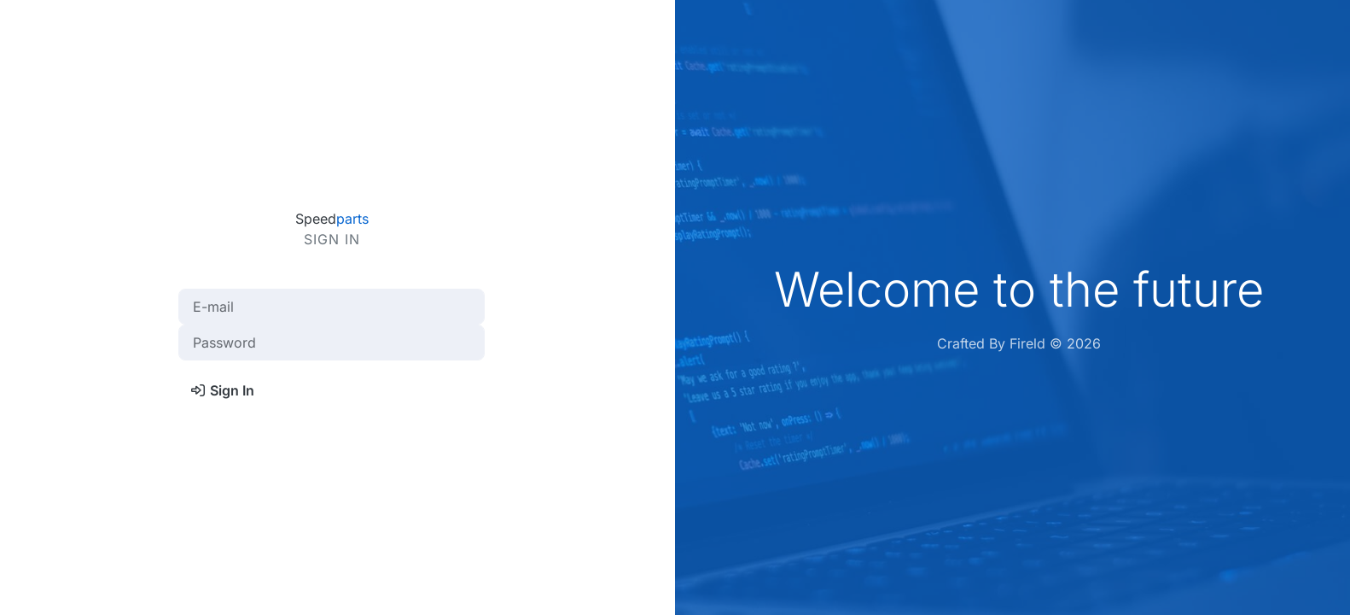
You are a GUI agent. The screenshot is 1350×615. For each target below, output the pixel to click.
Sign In (221, 390)
